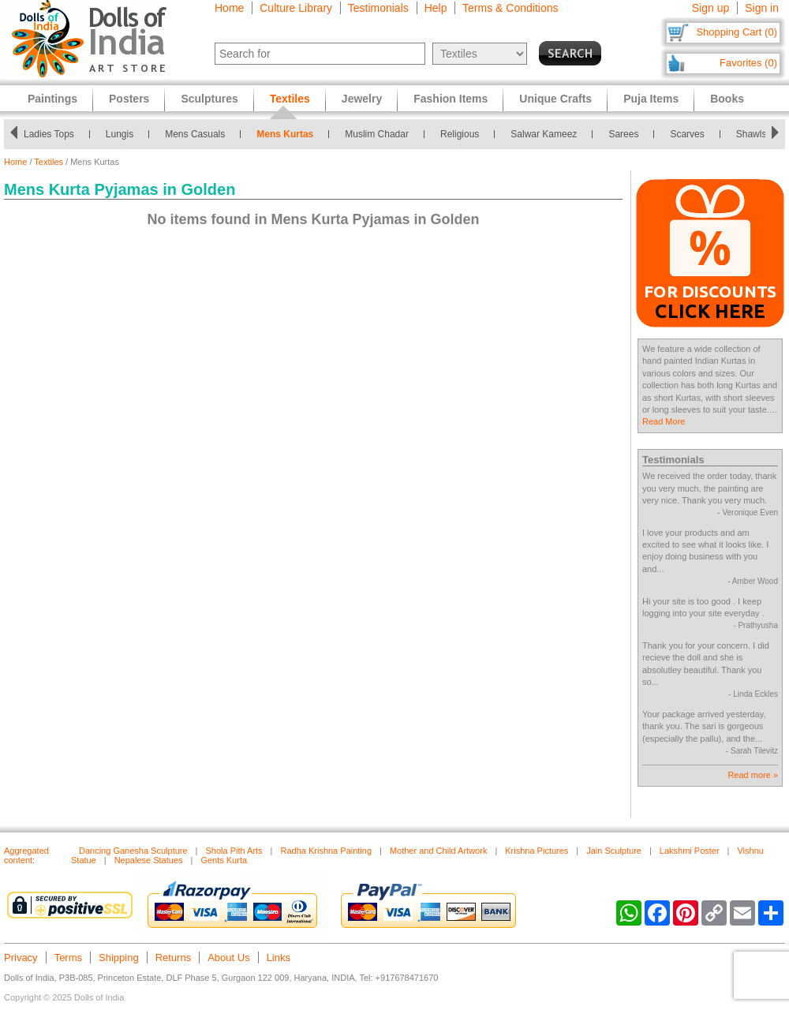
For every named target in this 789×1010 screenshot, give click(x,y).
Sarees (628, 134)
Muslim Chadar (381, 134)
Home (229, 8)
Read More (663, 421)
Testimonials (378, 8)
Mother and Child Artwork (439, 850)
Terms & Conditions (510, 8)
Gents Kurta (223, 860)
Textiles (48, 161)
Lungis (123, 134)
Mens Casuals (200, 134)
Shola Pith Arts (233, 850)
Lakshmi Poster (690, 850)
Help (435, 8)
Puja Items (651, 98)
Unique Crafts (555, 98)
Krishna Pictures (536, 850)
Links (278, 957)
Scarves (692, 134)
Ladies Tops (53, 134)
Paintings (52, 98)
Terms (68, 957)
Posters (129, 98)
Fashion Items (450, 98)
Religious (463, 134)
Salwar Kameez (548, 134)
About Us (228, 957)
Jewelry (362, 98)
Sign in (762, 8)
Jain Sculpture (613, 850)
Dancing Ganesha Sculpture (133, 850)
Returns (173, 957)
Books (727, 98)
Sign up (710, 8)
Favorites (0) (748, 63)
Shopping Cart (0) (736, 32)
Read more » (752, 775)
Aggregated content (26, 855)
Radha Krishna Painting (326, 850)
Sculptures (209, 98)
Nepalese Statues (148, 860)
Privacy (21, 957)
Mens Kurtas (289, 134)
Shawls (755, 134)
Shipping (119, 957)
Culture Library (296, 8)
